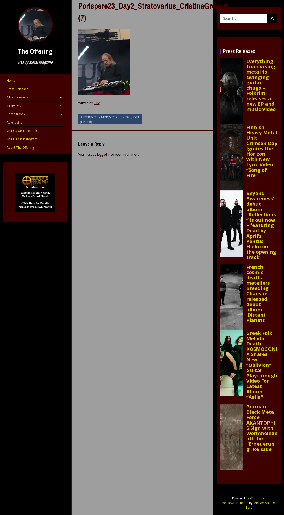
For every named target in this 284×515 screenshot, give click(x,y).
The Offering (35, 51)
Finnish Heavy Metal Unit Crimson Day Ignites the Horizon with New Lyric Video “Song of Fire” (261, 151)
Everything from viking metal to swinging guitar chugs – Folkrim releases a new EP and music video (261, 85)
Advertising (14, 122)
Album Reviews (17, 97)
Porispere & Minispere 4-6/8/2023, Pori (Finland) (109, 119)
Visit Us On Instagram (22, 139)
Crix (97, 103)
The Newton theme (234, 503)
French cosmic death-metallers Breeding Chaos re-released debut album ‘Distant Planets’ (258, 293)
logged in (103, 154)
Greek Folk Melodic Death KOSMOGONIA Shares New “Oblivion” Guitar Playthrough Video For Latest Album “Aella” (261, 364)
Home (11, 80)
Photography (16, 114)
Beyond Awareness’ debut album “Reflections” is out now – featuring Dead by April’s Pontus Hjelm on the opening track (261, 225)
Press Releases (17, 89)
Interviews (14, 105)
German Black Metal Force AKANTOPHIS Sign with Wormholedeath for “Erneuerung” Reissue (261, 428)
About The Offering (20, 147)
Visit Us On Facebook (22, 131)
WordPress (257, 498)
